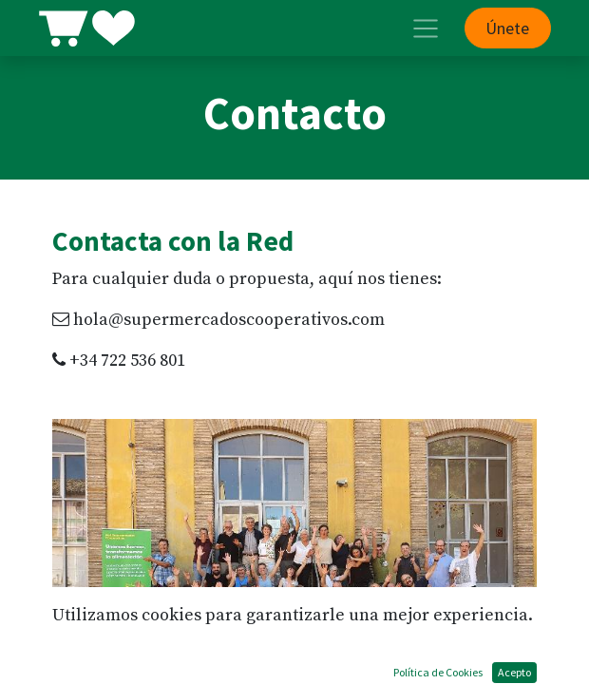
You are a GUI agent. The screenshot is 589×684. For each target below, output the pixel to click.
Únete (507, 28)
